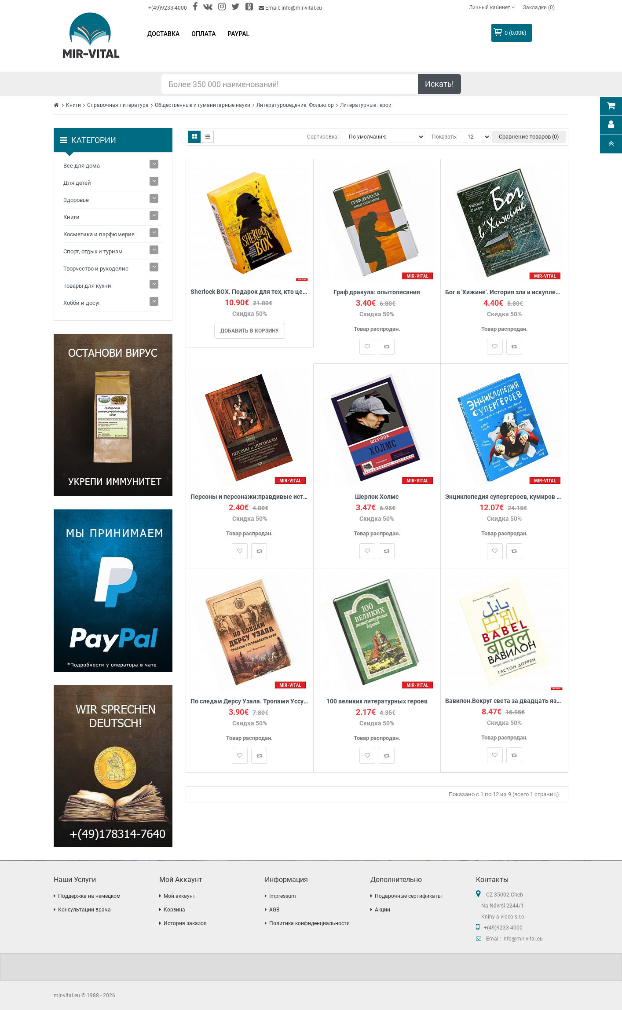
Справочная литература (118, 105)
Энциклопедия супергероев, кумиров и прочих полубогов (504, 497)
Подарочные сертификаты (408, 896)
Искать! (439, 83)
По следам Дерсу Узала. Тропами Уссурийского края (249, 701)
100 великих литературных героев (377, 701)
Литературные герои (365, 105)
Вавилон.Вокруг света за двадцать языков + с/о (504, 701)
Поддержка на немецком (89, 896)
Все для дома (81, 165)
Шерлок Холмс (377, 497)
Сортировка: (323, 137)
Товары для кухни (87, 285)
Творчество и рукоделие (95, 268)
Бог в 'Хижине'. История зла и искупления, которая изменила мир (504, 292)
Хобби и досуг (81, 303)
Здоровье (76, 200)
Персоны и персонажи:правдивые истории (249, 497)
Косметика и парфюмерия (99, 234)
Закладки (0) (539, 7)
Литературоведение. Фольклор (295, 105)
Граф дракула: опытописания (376, 292)
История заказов (185, 923)
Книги (73, 105)
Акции (382, 910)
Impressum (282, 896)
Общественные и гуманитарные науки (202, 105)
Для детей (77, 182)
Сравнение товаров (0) (529, 136)
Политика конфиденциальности (309, 923)
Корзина (174, 910)
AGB (274, 910)
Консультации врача (84, 910)
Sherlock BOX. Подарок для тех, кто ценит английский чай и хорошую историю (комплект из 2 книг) (249, 292)
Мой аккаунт (179, 896)
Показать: (444, 137)
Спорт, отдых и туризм (93, 251)
